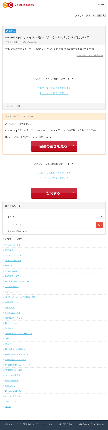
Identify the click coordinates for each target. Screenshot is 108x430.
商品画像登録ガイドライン (16, 354)
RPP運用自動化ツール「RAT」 (18, 281)
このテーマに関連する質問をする (54, 87)
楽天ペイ (9, 344)
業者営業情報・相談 (13, 370)
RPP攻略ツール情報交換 (15, 349)
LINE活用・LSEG (12, 276)
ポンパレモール (12, 291)
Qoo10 (8, 265)
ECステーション (12, 323)
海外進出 (9, 328)
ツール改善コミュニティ (15, 359)
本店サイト (10, 307)
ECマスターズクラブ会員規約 (18, 424)
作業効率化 (10, 385)
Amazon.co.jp (11, 271)
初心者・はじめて (12, 245)
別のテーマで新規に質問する (54, 93)
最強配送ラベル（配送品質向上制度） (21, 297)
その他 (10, 106)
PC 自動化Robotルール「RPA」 (18, 364)
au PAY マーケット (13, 260)
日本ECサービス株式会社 (77, 424)
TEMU (7, 338)
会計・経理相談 (12, 380)
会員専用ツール (12, 302)
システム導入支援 (12, 375)
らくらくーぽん (12, 286)
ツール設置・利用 (12, 312)
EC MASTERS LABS (13, 391)
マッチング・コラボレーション (18, 333)
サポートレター (12, 401)
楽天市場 (9, 250)
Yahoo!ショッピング (14, 255)
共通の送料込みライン (14, 318)
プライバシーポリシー (44, 424)
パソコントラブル (12, 396)
